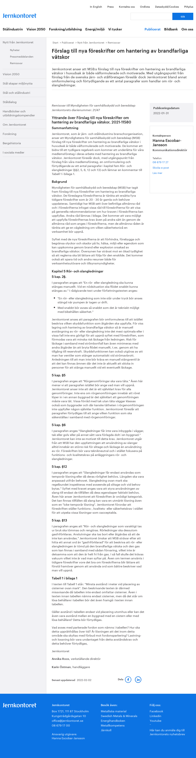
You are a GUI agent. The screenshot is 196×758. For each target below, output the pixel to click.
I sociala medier (13, 152)
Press (110, 6)
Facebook (156, 710)
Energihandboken (113, 720)
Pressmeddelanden (21, 56)
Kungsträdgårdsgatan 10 (69, 715)
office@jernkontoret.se (67, 720)
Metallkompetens (113, 725)
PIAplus (188, 6)
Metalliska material (113, 710)
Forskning (9, 133)
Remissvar (16, 63)
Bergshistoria (12, 142)
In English (96, 6)
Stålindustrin (13, 29)
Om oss (187, 29)
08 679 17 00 (61, 725)
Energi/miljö (95, 29)
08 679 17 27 (160, 162)
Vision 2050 (36, 29)
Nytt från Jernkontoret (18, 42)
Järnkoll (106, 729)
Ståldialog (10, 101)
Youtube (155, 720)
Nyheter (15, 50)
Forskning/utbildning (65, 29)
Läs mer (163, 173)
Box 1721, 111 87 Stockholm (70, 710)
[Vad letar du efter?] (151, 16)
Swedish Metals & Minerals (119, 715)
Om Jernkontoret (14, 124)
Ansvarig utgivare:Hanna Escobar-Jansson (68, 735)
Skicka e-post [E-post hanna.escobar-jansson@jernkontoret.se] (161, 167)
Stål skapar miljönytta (18, 83)
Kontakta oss (127, 6)
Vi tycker (115, 29)
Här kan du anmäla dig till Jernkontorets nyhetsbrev (167, 731)
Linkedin (155, 715)
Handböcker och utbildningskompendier (19, 113)
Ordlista (145, 6)
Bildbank (171, 29)
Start (55, 42)
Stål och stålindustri (16, 92)
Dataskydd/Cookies (167, 6)
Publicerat (153, 29)
